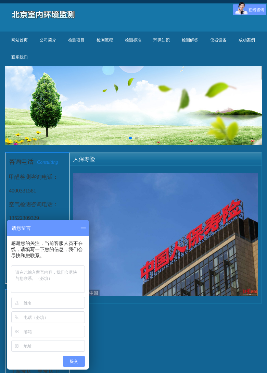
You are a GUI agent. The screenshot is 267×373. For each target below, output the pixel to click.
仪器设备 (218, 40)
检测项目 (76, 40)
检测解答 (190, 40)
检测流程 (105, 40)
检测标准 (133, 40)
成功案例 (247, 40)
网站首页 (19, 40)
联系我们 (19, 57)
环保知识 (161, 40)
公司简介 (48, 40)
